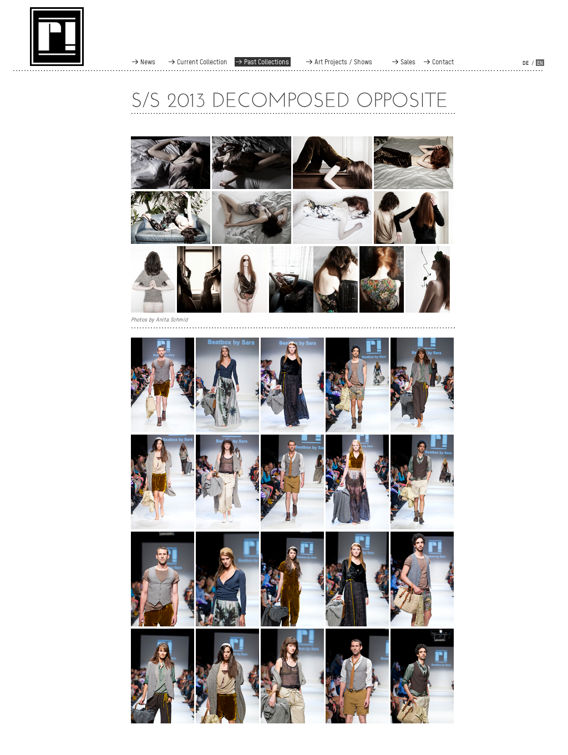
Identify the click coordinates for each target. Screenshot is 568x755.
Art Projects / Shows (343, 62)
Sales (407, 62)
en (540, 63)
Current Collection (202, 62)
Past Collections (266, 62)
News (147, 62)
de (526, 63)
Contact (443, 62)
